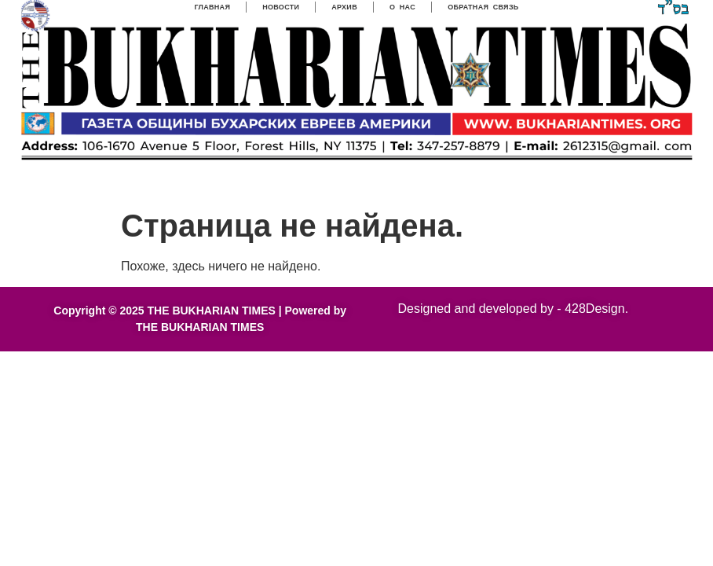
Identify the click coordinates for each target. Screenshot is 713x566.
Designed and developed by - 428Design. (513, 308)
